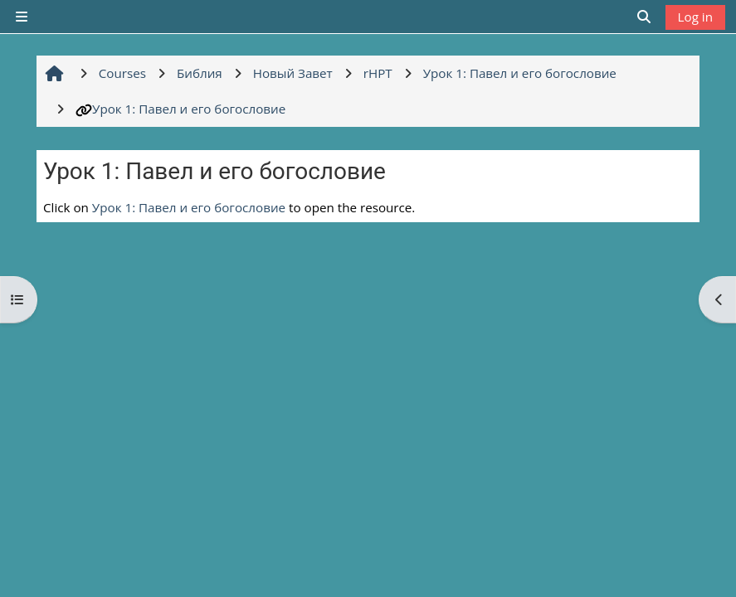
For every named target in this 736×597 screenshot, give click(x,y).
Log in (695, 16)
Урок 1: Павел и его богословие (180, 108)
